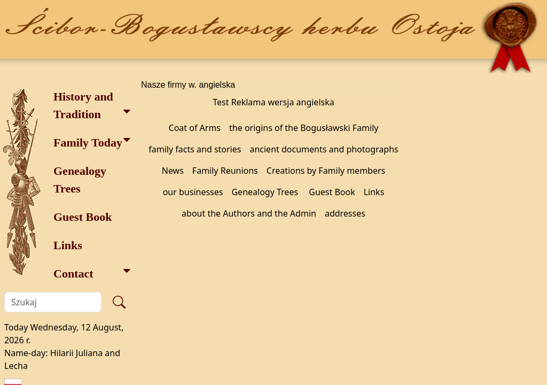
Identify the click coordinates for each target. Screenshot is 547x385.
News (173, 170)
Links (67, 245)
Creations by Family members (326, 170)
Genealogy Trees (79, 179)
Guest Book (82, 217)
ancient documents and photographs (323, 149)
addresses (345, 213)
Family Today (92, 141)
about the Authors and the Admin (249, 213)
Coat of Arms (195, 128)
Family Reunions (225, 170)
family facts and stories (195, 149)
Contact (92, 272)
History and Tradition (92, 105)
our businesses (193, 192)
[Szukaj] (52, 302)
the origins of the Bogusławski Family (303, 128)
